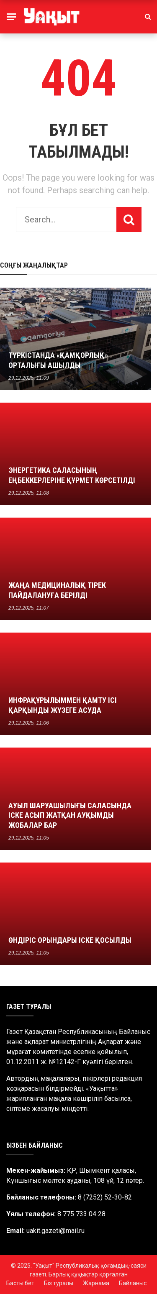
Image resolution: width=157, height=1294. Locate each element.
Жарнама (96, 1283)
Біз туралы (58, 1283)
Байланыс (133, 1283)
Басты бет (20, 1283)
